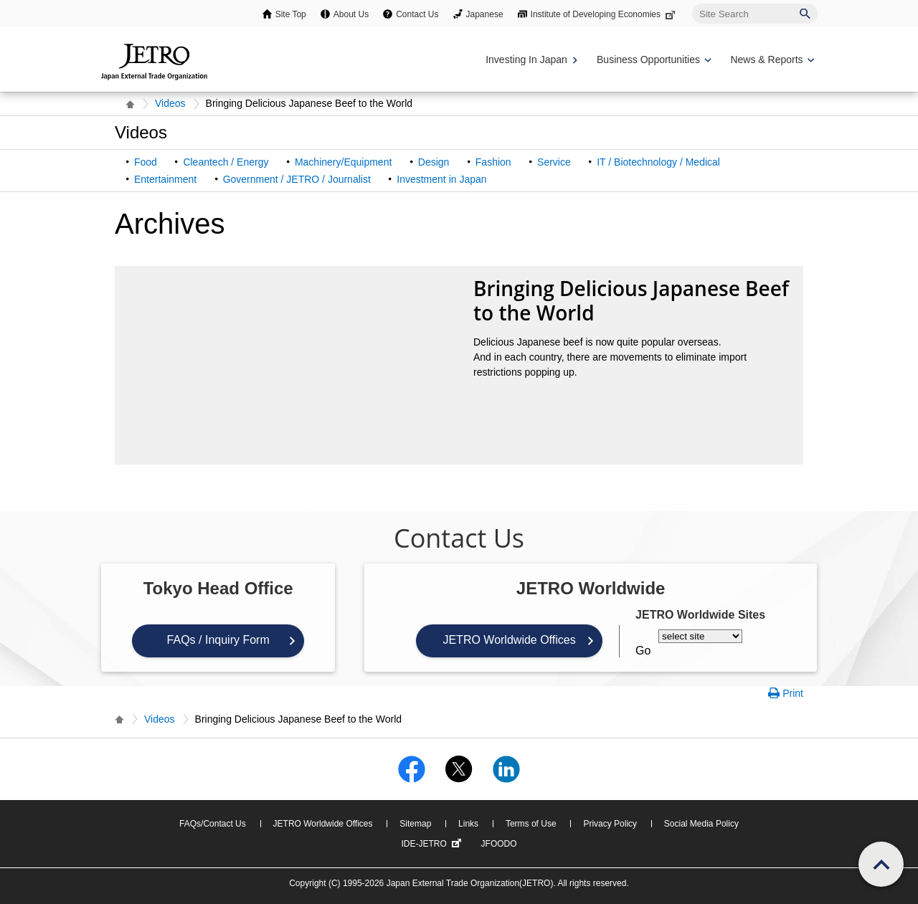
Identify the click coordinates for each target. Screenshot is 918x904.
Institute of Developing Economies (604, 14)
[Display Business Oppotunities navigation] (653, 59)
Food (145, 162)
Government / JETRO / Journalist (297, 179)
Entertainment (165, 179)
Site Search (691, 3)
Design (434, 162)
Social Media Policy (701, 824)
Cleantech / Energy (225, 162)
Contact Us (417, 14)
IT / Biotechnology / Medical (658, 162)
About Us (351, 14)
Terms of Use (531, 824)
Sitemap (415, 824)
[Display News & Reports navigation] (770, 59)
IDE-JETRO (432, 843)
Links (468, 824)
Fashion (493, 162)
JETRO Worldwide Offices (509, 640)
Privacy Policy (610, 824)
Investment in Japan (441, 179)
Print (792, 693)
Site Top (290, 14)
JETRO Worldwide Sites (700, 615)
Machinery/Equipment (343, 162)
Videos (170, 103)
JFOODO (499, 844)
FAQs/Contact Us (212, 824)
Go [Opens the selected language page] (642, 650)
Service (554, 162)
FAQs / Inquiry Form (218, 640)
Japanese (484, 14)
